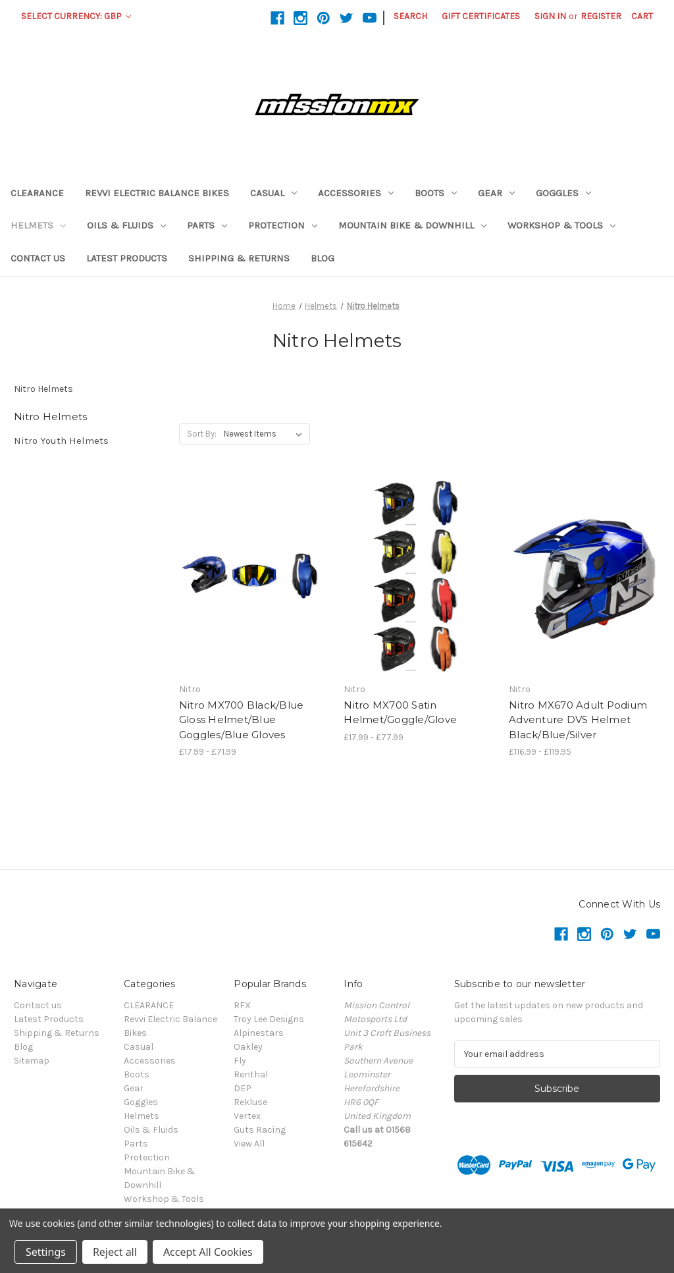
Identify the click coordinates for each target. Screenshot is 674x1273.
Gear (496, 193)
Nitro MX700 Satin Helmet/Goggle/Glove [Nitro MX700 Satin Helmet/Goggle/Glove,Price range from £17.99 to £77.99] (400, 712)
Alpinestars (259, 1033)
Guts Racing (260, 1129)
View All (249, 1143)
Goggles (563, 193)
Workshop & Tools (561, 225)
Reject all (115, 1252)
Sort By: (202, 434)
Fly (240, 1060)
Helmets (38, 225)
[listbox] (265, 434)
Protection (282, 225)
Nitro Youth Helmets (61, 441)
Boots (436, 193)
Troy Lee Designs (269, 1019)
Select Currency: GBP (76, 16)
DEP (242, 1088)
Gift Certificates (481, 16)
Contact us (38, 258)
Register (601, 16)
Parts (207, 225)
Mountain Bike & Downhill (412, 225)
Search (410, 16)
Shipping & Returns (239, 258)
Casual (273, 193)
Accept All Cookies (208, 1252)
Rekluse (250, 1102)
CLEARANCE (37, 193)
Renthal (251, 1074)
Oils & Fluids (126, 225)
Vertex (247, 1116)
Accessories (356, 193)
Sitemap (31, 1060)
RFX (242, 1005)
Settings (46, 1252)
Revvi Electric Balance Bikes (157, 193)
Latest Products (126, 258)
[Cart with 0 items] (642, 16)
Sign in (550, 16)
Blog (322, 258)
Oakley (248, 1046)
